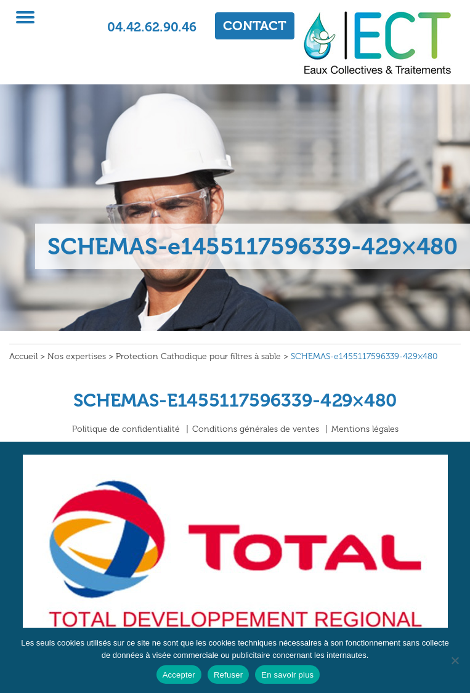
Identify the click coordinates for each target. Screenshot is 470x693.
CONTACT (254, 25)
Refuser (228, 674)
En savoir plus (287, 674)
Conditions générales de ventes (255, 429)
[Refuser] (454, 660)
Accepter (179, 674)
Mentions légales (365, 429)
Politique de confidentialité (126, 429)
